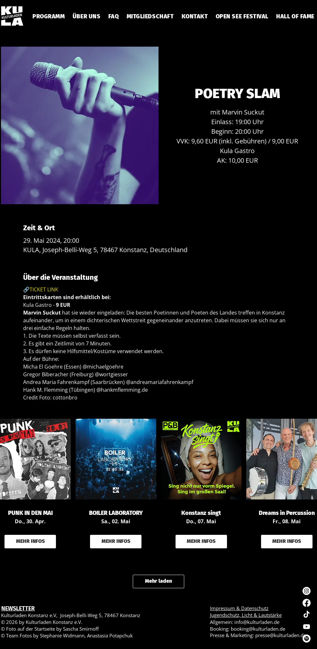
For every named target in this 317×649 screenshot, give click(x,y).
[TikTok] (307, 615)
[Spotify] (307, 639)
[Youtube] (307, 627)
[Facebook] (307, 603)
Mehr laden (158, 581)
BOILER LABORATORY (116, 513)
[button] (113, 16)
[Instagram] (307, 591)
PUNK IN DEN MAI (30, 513)
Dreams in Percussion (287, 513)
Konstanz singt (201, 513)
